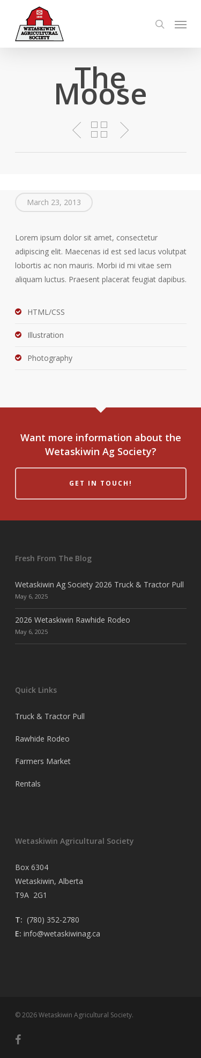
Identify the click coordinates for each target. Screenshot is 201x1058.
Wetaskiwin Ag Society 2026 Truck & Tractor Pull (99, 584)
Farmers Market (43, 761)
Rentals (28, 784)
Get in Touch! (100, 483)
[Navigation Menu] (181, 24)
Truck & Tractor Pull (50, 716)
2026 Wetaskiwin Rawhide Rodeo (72, 620)
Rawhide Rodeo (42, 739)
